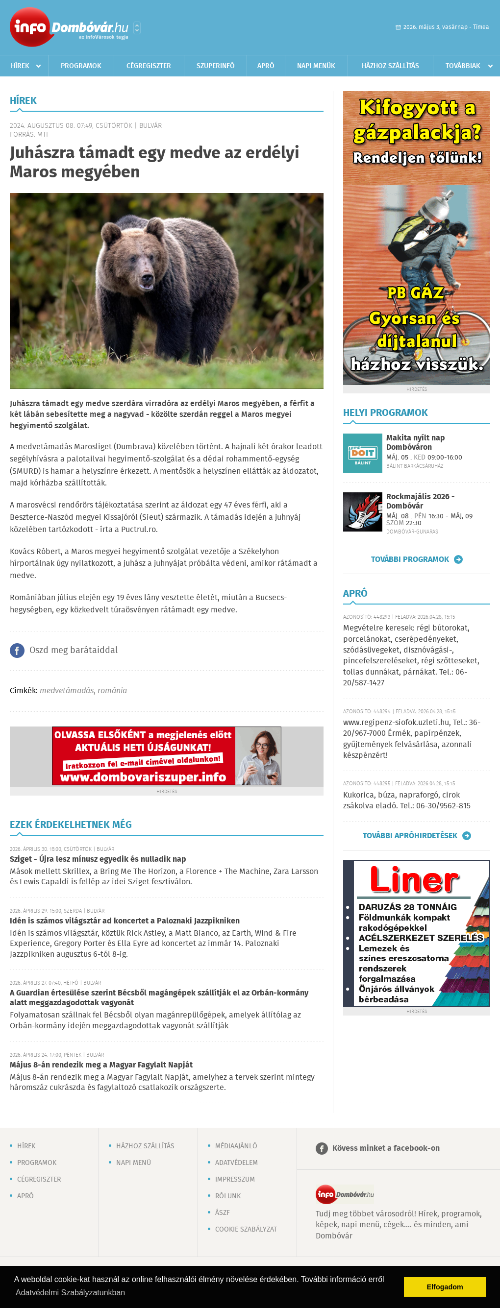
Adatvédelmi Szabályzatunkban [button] (70, 1292)
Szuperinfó (216, 66)
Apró (266, 66)
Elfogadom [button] (445, 1287)
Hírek (20, 66)
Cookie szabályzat (246, 1229)
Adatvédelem (236, 1163)
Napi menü (133, 1163)
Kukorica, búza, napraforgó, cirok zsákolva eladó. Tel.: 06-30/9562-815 (407, 800)
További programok (410, 559)
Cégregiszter (148, 66)
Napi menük (316, 66)
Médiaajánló (236, 1146)
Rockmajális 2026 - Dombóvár (420, 501)
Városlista (137, 28)
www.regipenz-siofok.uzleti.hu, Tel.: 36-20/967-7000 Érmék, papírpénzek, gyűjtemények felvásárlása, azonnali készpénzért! (411, 739)
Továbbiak (463, 66)
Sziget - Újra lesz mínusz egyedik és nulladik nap (98, 859)
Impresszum (235, 1179)
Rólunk (228, 1196)
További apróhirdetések (410, 835)
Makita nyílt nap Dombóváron (415, 443)
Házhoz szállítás (390, 66)
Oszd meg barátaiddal (73, 650)
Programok (81, 66)
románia (112, 691)
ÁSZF (222, 1213)
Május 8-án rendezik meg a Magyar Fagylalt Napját (101, 1065)
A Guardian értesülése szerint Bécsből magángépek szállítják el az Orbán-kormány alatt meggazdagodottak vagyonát (159, 998)
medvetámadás (67, 691)
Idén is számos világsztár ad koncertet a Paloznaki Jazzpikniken (125, 921)
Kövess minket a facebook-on (386, 1148)
